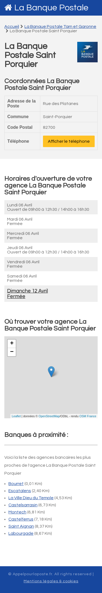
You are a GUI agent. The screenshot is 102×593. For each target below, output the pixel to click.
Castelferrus (20, 519)
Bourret (16, 483)
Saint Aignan (21, 526)
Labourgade (20, 533)
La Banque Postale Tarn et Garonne (60, 26)
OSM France (87, 416)
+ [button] (12, 344)
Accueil (11, 26)
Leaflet (16, 416)
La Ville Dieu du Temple (31, 498)
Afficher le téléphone (69, 141)
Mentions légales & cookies (51, 581)
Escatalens (19, 491)
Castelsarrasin (23, 505)
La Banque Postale (51, 7)
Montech (17, 512)
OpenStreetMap (49, 416)
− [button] (12, 352)
